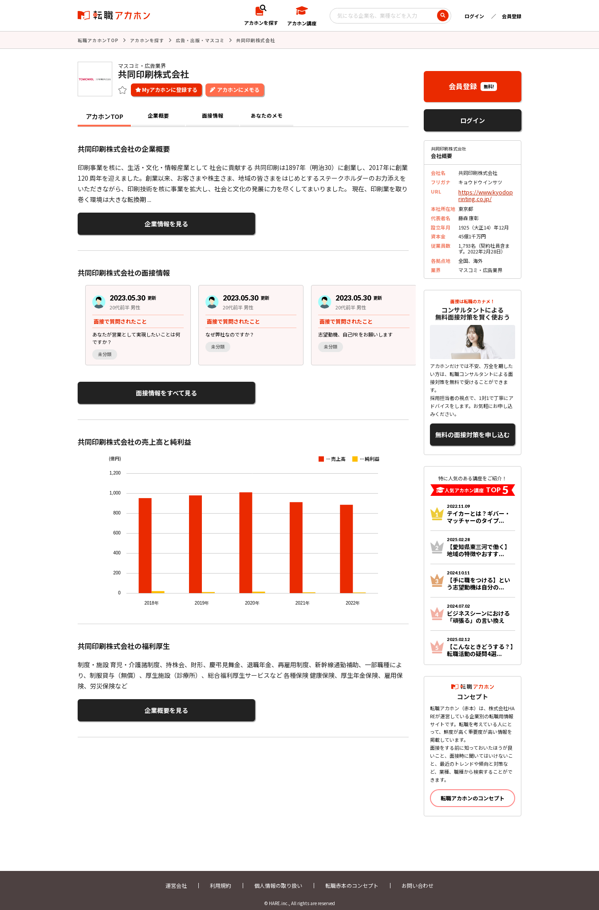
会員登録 (511, 16)
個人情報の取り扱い (278, 878)
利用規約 (220, 878)
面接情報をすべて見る (121, 388)
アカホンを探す (147, 39)
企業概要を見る (121, 702)
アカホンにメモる (238, 88)
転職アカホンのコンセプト (472, 790)
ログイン (474, 16)
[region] (247, 321)
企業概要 (158, 115)
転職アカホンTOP (98, 39)
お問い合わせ (417, 878)
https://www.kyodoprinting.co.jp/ (485, 193)
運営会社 (176, 878)
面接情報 (212, 115)
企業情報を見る (121, 222)
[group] (130, 321)
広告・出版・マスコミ (200, 39)
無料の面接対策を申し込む (472, 429)
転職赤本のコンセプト (351, 878)
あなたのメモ (266, 115)
